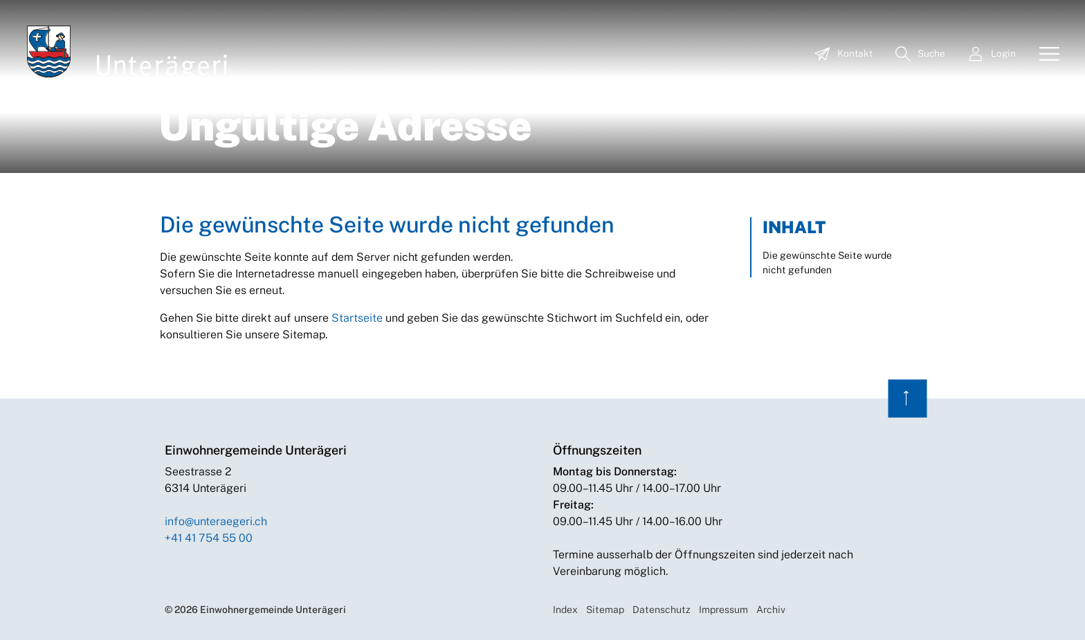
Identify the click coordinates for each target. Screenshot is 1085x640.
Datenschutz (661, 609)
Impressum (723, 609)
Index (565, 609)
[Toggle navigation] (1044, 54)
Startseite (357, 317)
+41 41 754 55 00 (209, 538)
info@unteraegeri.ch (216, 521)
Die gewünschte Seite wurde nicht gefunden (827, 262)
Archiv (770, 609)
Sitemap (605, 609)
